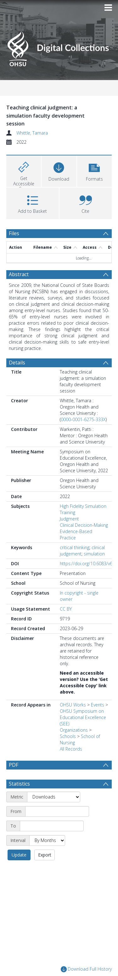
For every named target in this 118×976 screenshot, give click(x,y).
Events (97, 705)
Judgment (69, 519)
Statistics (19, 783)
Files (14, 233)
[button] (94, 170)
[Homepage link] (59, 46)
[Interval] (47, 840)
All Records (71, 749)
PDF (13, 764)
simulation (94, 554)
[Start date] (57, 811)
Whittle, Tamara (32, 133)
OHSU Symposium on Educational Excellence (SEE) (83, 717)
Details (17, 362)
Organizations (74, 730)
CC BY (66, 609)
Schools (68, 736)
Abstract (19, 274)
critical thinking (74, 547)
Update (19, 855)
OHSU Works (73, 705)
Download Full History (86, 969)
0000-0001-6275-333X (83, 419)
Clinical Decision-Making (84, 525)
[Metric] (53, 797)
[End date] (52, 826)
